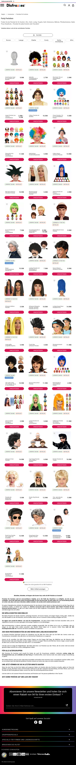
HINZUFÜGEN (14, 83)
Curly (46, 40)
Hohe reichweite (59, 41)
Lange (21, 40)
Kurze (8, 40)
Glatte (33, 40)
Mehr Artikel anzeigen (38, 589)
